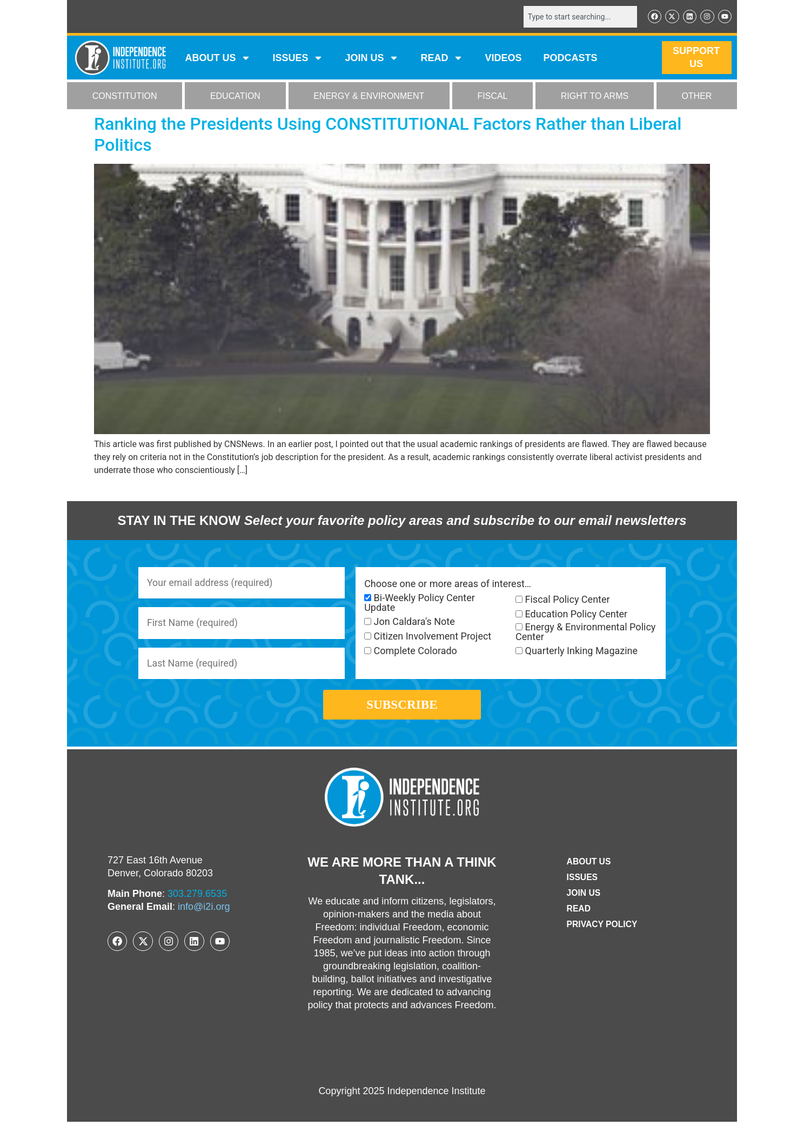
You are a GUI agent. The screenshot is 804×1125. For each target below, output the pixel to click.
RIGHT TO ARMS (594, 96)
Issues (297, 58)
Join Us (583, 896)
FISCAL (493, 96)
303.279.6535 (197, 897)
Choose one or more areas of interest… (447, 584)
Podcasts (571, 58)
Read (578, 911)
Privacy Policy (602, 927)
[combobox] (578, 17)
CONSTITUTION (124, 96)
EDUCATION (235, 96)
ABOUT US (218, 58)
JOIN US (372, 58)
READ (441, 58)
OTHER (696, 96)
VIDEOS (503, 58)
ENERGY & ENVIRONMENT (368, 96)
